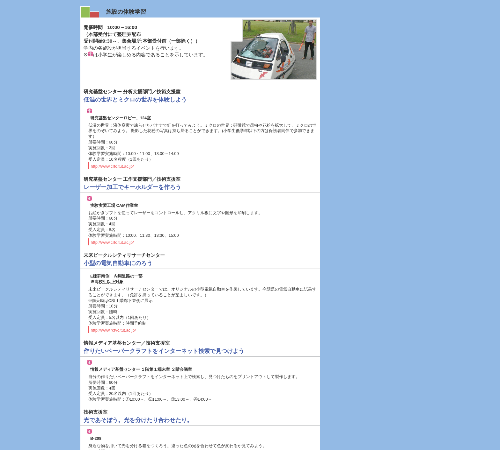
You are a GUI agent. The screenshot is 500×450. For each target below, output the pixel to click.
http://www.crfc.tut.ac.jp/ (112, 139)
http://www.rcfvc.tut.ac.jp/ (113, 304)
